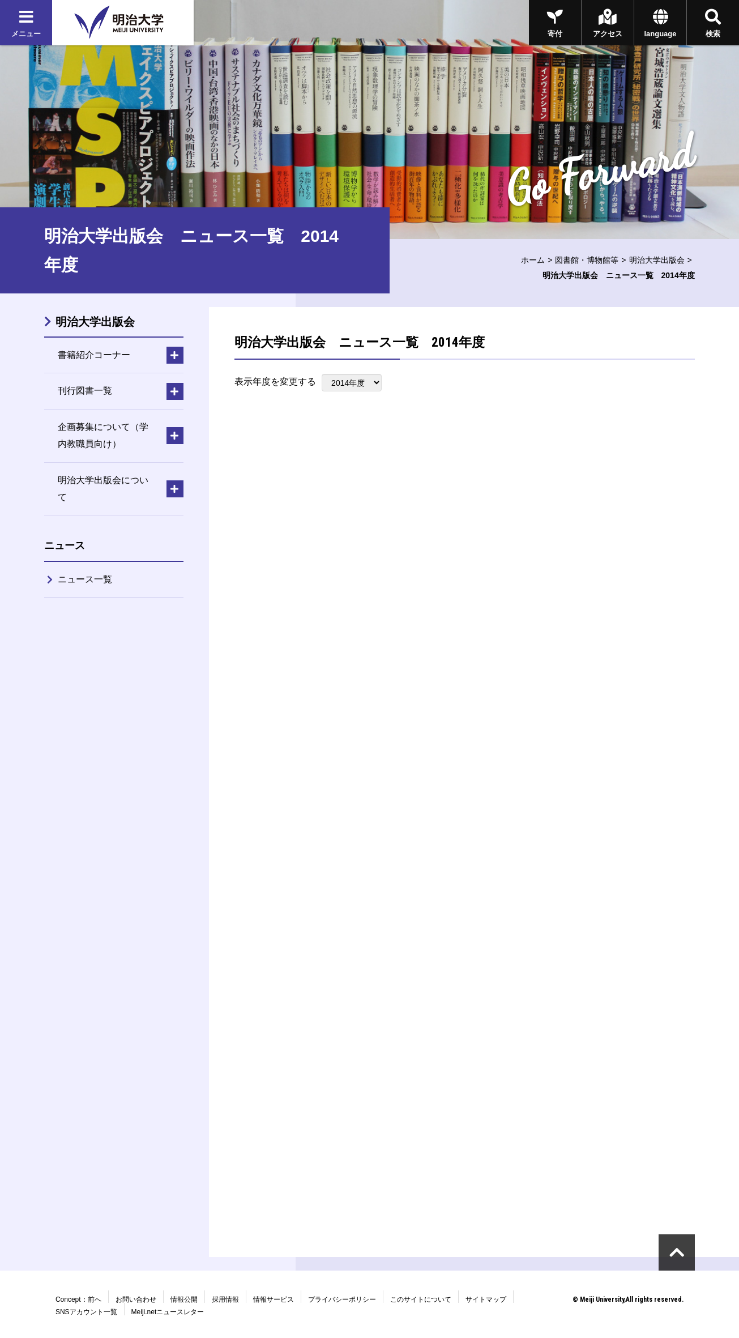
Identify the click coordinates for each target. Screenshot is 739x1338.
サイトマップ (485, 1299)
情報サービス (273, 1299)
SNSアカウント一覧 (86, 1312)
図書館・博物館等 (586, 260)
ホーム (533, 260)
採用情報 (225, 1299)
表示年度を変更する (275, 381)
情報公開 (184, 1299)
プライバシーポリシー (342, 1299)
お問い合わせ (136, 1299)
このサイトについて (420, 1299)
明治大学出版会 (657, 260)
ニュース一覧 (85, 579)
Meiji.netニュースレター (167, 1312)
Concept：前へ (78, 1299)
